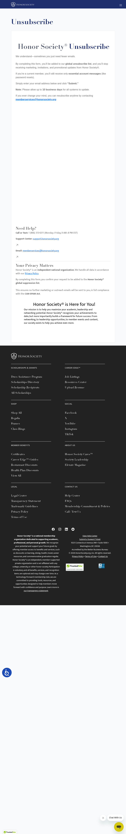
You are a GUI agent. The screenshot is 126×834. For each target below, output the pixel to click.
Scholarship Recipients (25, 387)
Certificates (18, 454)
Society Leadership (76, 459)
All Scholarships (21, 392)
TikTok (69, 434)
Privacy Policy (19, 511)
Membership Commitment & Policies (87, 506)
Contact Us (103, 556)
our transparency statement (36, 590)
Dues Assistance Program (26, 376)
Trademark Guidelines (24, 506)
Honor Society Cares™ (79, 454)
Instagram (71, 428)
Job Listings (72, 376)
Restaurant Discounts (24, 465)
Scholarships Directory (25, 382)
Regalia (15, 418)
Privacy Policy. (32, 274)
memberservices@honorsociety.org (36, 99)
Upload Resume (74, 387)
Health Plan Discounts (25, 470)
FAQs (68, 501)
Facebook (71, 412)
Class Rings (18, 428)
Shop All (16, 412)
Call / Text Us (73, 511)
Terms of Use (19, 517)
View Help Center (90, 536)
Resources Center (75, 382)
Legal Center (19, 495)
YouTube (70, 423)
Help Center (72, 495)
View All (16, 475)
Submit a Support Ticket (89, 539)
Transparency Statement (26, 501)
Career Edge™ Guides (24, 459)
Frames (15, 423)
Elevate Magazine (75, 465)
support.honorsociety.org (46, 239)
